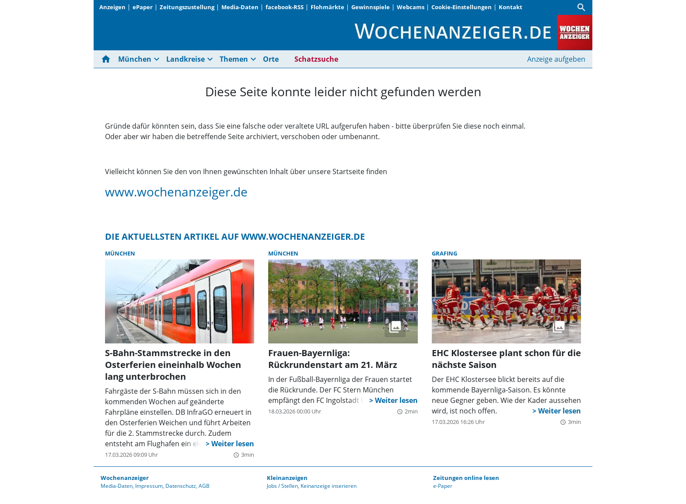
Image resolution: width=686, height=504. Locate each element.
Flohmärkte (327, 7)
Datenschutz (180, 486)
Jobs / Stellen (282, 486)
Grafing (444, 253)
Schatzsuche (316, 59)
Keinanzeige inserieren (329, 486)
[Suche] (581, 7)
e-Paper (442, 486)
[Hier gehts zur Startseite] (108, 59)
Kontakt (510, 7)
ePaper (143, 7)
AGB (204, 486)
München (134, 59)
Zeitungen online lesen (466, 478)
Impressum (149, 486)
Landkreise (185, 59)
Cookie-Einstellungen (461, 7)
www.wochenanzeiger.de (176, 191)
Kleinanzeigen (287, 478)
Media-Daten (240, 7)
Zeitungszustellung (187, 7)
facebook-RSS (285, 7)
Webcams (410, 7)
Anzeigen (112, 7)
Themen (234, 59)
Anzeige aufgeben (556, 59)
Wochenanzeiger (125, 478)
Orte (271, 59)
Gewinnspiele (370, 7)
